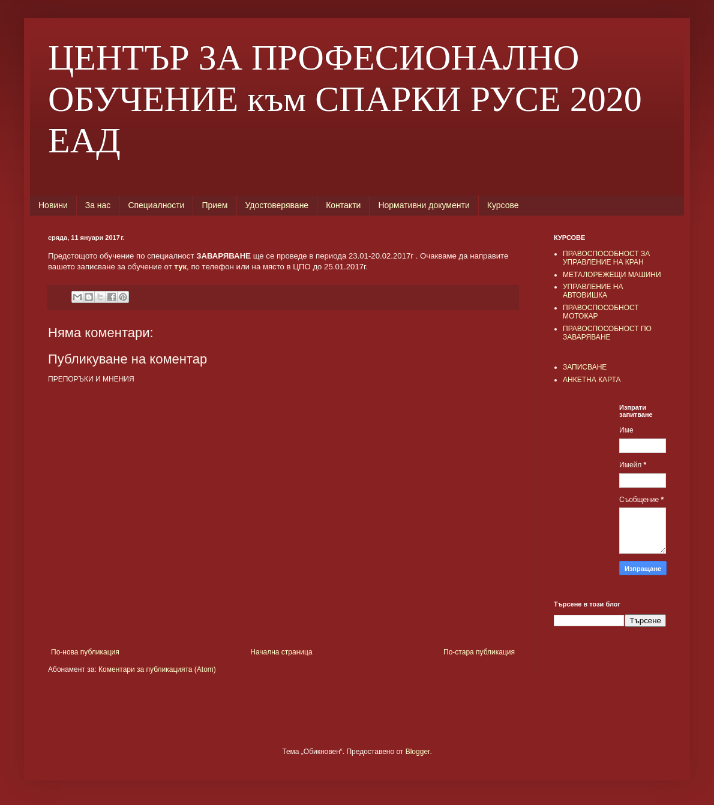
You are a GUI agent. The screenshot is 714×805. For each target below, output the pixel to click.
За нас (98, 205)
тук (180, 266)
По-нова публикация (85, 652)
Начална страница (281, 652)
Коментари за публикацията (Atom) (157, 669)
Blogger (418, 751)
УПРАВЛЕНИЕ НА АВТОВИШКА (593, 291)
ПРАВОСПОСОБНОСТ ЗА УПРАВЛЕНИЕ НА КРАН (606, 258)
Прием (214, 205)
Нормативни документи (423, 205)
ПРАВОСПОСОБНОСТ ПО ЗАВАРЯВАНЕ (607, 333)
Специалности (156, 205)
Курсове (503, 205)
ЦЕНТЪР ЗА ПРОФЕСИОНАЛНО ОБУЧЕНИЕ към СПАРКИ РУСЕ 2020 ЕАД (345, 99)
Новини (53, 205)
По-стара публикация (479, 652)
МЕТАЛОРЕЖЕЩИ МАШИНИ (612, 275)
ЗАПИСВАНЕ (585, 367)
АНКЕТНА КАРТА (591, 380)
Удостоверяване (277, 205)
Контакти (343, 205)
